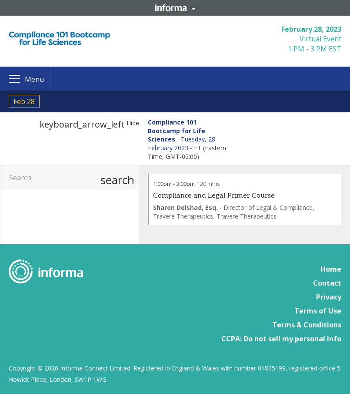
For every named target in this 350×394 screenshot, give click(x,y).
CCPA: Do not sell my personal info (281, 338)
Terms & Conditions (306, 325)
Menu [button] (34, 79)
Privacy (328, 297)
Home (330, 269)
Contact (327, 283)
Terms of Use (317, 311)
